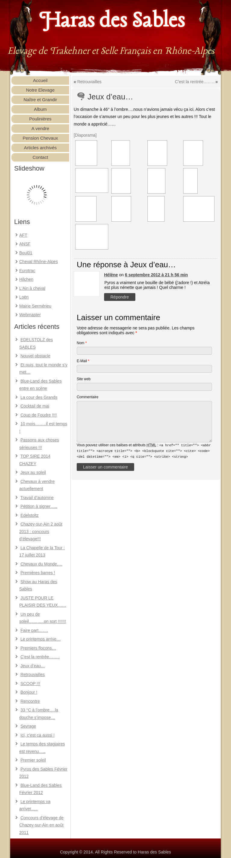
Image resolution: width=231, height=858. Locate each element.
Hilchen (26, 279)
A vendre (40, 128)
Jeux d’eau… (32, 665)
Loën (24, 297)
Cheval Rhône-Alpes (38, 261)
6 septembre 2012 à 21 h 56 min (156, 274)
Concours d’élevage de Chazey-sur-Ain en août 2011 (41, 825)
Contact (40, 157)
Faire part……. (34, 630)
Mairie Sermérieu (35, 306)
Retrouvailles (32, 674)
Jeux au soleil (33, 472)
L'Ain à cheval (32, 288)
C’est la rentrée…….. (40, 656)
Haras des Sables (112, 21)
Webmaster (30, 314)
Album (40, 109)
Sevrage (28, 726)
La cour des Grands (38, 397)
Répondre (119, 297)
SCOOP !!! (30, 683)
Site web (84, 379)
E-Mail (83, 361)
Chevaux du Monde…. (41, 564)
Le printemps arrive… (40, 639)
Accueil (40, 80)
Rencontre (30, 701)
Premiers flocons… (38, 648)
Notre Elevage (40, 89)
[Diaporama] (85, 135)
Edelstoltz (29, 515)
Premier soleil (33, 760)
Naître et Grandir (40, 99)
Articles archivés (40, 147)
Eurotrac (27, 270)
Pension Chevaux (40, 138)
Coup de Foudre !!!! (38, 415)
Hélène (111, 274)
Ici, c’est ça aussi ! (37, 735)
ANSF (24, 243)
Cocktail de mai (34, 406)
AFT (23, 235)
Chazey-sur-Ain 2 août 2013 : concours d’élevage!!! (40, 531)
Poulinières (40, 118)
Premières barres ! (37, 572)
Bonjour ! (28, 692)
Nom (82, 343)
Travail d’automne (37, 497)
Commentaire (87, 397)
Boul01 (25, 252)
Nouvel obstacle (35, 355)
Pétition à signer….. (38, 506)
